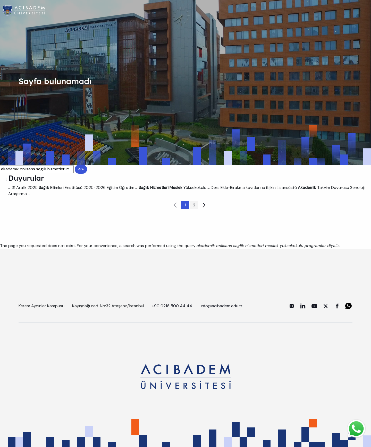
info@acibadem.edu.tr (222, 306)
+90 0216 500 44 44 (172, 306)
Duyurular (26, 177)
